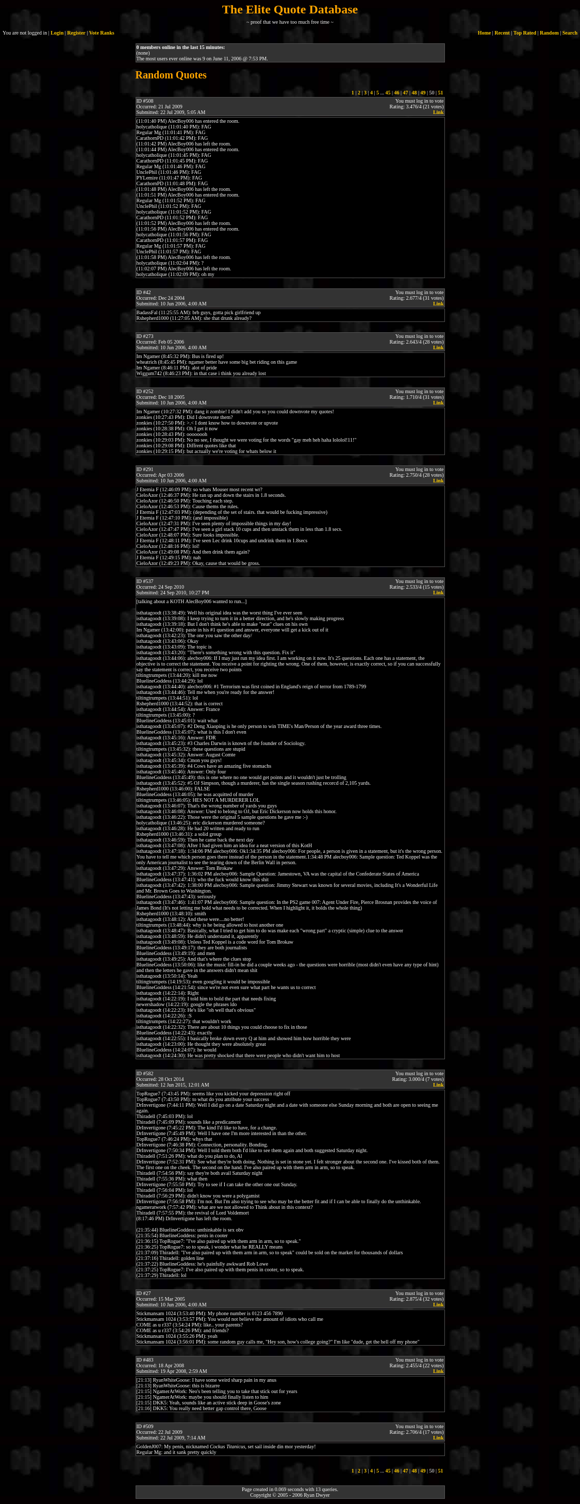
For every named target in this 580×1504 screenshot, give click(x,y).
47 (405, 92)
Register (76, 33)
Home (484, 33)
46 (396, 92)
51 (440, 92)
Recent (501, 33)
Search (569, 33)
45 (387, 92)
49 (422, 92)
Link (438, 112)
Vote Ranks (101, 33)
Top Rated (524, 33)
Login (57, 33)
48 (414, 92)
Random (549, 33)
